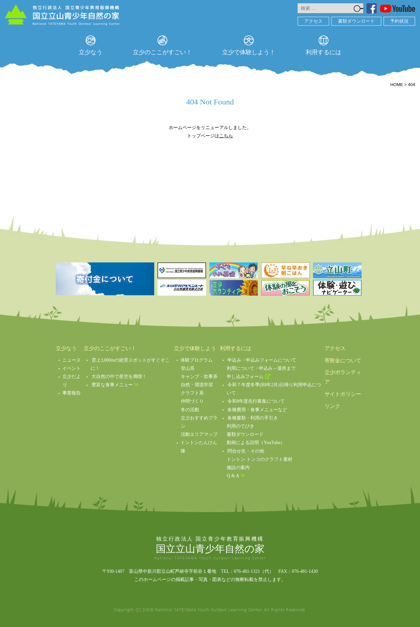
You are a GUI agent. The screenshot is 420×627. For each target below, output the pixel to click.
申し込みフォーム (245, 376)
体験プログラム (196, 360)
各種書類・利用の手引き (252, 417)
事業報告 (71, 393)
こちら (226, 135)
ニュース (71, 360)
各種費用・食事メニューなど (257, 409)
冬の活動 (190, 409)
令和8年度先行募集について (256, 401)
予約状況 (399, 21)
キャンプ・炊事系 (199, 376)
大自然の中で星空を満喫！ (119, 376)
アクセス (313, 21)
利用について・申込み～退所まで (261, 368)
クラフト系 (192, 393)
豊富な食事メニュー (112, 384)
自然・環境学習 (197, 384)
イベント (71, 368)
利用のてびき (240, 426)
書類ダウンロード (356, 21)
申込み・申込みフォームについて (261, 360)
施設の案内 (238, 467)
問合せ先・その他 (245, 451)
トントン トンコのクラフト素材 (259, 459)
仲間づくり (192, 401)
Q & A (233, 475)
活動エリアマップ (199, 434)
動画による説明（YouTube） (256, 442)
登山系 (188, 368)
